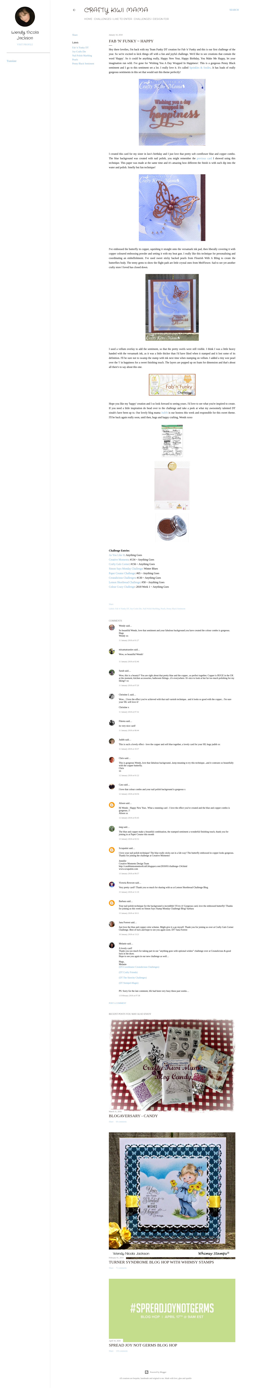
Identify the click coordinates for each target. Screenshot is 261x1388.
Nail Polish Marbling (82, 55)
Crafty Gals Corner (119, 564)
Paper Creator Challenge (122, 573)
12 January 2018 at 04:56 (129, 794)
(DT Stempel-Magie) (128, 983)
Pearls (75, 59)
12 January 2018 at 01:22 (129, 775)
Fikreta (122, 721)
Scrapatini (123, 848)
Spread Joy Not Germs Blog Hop (143, 1345)
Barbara (122, 901)
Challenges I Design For (151, 19)
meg (121, 827)
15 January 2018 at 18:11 (129, 913)
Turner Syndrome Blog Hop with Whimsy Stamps (161, 1262)
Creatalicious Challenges (122, 577)
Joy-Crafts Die (79, 51)
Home (88, 19)
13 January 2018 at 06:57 (129, 873)
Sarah (121, 671)
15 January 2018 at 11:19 (129, 892)
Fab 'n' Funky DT (80, 47)
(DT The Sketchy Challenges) (133, 977)
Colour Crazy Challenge (122, 586)
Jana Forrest (124, 922)
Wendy (122, 626)
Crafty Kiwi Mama (116, 10)
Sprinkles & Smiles (200, 67)
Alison (122, 803)
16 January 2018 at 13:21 (129, 934)
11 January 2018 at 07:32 (129, 712)
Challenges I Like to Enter (113, 19)
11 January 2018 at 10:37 (129, 749)
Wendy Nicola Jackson (25, 35)
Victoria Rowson (126, 883)
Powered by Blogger (155, 1372)
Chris (121, 758)
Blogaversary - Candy (133, 1116)
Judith (164, 412)
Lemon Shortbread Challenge (124, 582)
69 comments (121, 1122)
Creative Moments (119, 559)
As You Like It (117, 555)
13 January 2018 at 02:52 (129, 839)
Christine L (124, 694)
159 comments (122, 1351)
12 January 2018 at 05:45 (129, 818)
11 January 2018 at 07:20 (129, 685)
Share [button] (75, 35)
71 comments (121, 1268)
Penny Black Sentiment (83, 63)
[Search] (234, 10)
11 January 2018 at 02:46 (129, 661)
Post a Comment (117, 1003)
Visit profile (25, 44)
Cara (121, 784)
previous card (204, 158)
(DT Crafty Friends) (128, 972)
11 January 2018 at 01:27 (129, 640)
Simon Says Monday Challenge (125, 568)
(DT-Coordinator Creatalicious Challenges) (139, 967)
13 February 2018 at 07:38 (129, 995)
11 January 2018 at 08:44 (129, 730)
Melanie (123, 943)
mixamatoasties (126, 649)
